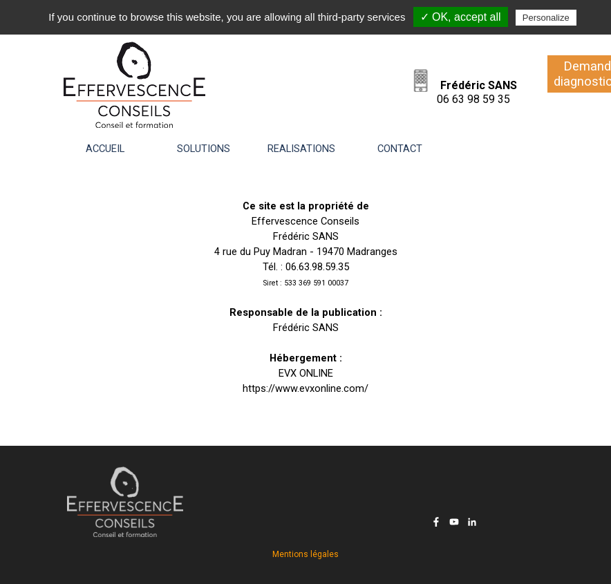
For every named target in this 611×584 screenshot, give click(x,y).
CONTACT (399, 148)
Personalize (546, 17)
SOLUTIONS (203, 148)
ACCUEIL (105, 148)
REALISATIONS (301, 148)
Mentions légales (305, 554)
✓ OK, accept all (460, 17)
